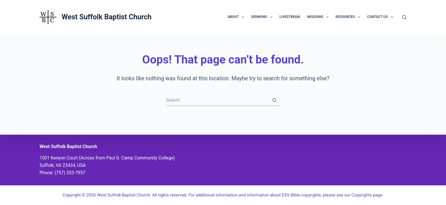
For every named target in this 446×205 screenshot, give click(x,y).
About (237, 17)
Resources (349, 17)
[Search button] (274, 100)
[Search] (404, 17)
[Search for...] (217, 100)
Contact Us (381, 17)
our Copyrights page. (363, 195)
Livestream (290, 17)
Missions (319, 17)
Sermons (263, 17)
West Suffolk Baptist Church (106, 17)
